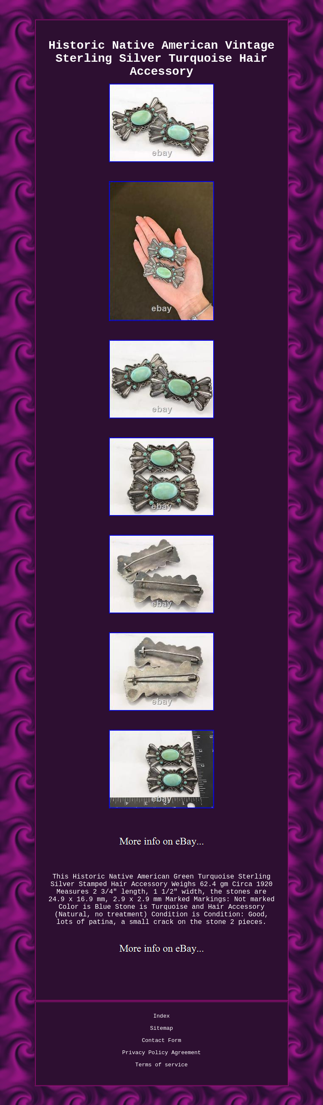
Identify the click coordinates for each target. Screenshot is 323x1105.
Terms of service (161, 1065)
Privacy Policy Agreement (161, 1053)
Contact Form (161, 1040)
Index (161, 1016)
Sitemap (161, 1028)
